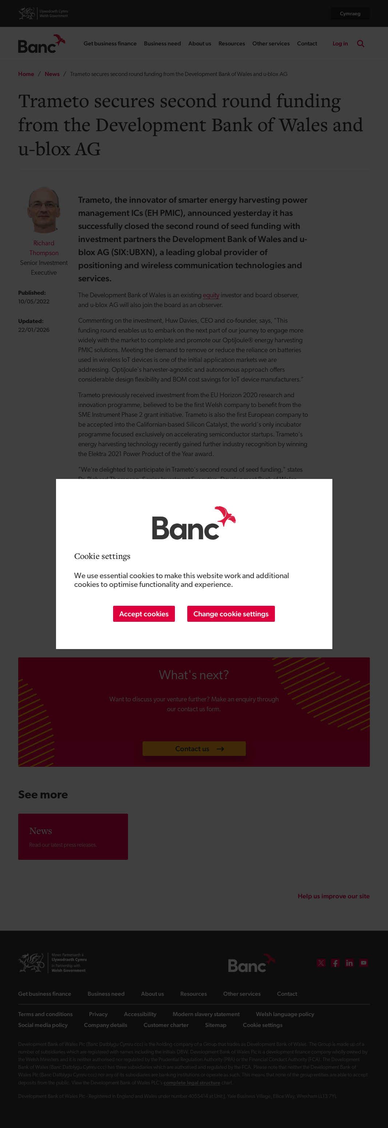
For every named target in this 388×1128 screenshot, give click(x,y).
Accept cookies (144, 613)
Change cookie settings (231, 613)
